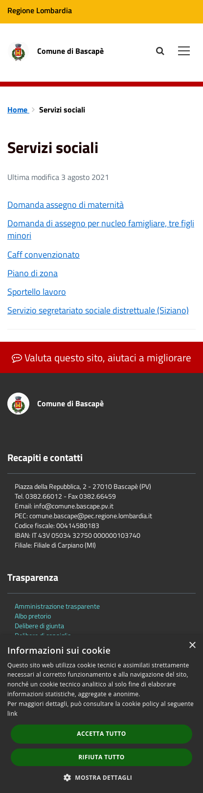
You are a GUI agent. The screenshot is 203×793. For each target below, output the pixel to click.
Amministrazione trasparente (57, 606)
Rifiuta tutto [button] (101, 757)
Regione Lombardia (39, 10)
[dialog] (101, 714)
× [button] (192, 645)
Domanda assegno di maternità (65, 204)
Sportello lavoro (36, 291)
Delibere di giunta (39, 625)
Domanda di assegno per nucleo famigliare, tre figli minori (100, 229)
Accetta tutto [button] (101, 733)
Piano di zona (32, 273)
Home (18, 109)
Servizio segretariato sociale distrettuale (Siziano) (98, 310)
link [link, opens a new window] (12, 713)
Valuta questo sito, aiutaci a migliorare (101, 357)
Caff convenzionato (43, 254)
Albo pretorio (33, 616)
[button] (102, 777)
